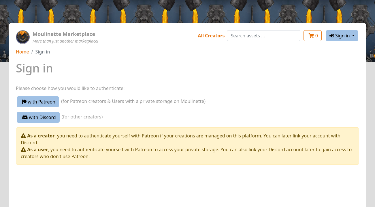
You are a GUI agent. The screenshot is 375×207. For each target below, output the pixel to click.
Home (22, 52)
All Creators (211, 35)
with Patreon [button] (38, 102)
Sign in (340, 35)
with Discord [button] (39, 117)
